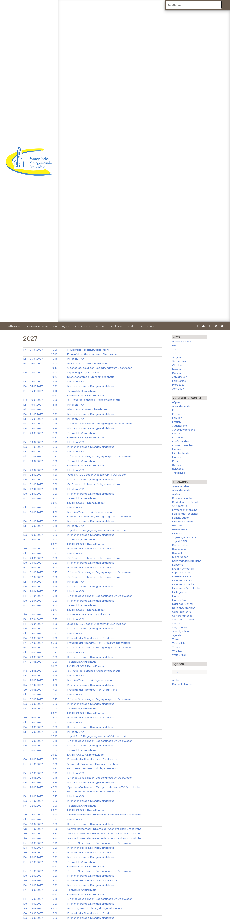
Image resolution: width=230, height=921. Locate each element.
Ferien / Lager (180, 517)
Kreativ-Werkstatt (183, 568)
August (176, 357)
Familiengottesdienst (185, 514)
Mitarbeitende (181, 453)
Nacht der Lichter (182, 604)
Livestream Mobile (183, 584)
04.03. (36, 493)
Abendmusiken (181, 486)
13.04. (36, 581)
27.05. (36, 685)
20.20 (54, 395)
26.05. (36, 680)
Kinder (176, 433)
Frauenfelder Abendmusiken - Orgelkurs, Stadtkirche (99, 643)
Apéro (176, 494)
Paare (176, 461)
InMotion (177, 533)
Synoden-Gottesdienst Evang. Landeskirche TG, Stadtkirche (104, 787)
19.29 (54, 377)
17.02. (36, 456)
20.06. (36, 759)
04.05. (36, 633)
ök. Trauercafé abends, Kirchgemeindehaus (93, 400)
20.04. (36, 591)
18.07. (36, 833)
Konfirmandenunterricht (186, 561)
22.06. (36, 773)
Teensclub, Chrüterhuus (81, 391)
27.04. (36, 619)
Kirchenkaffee (180, 553)
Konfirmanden (180, 441)
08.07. (36, 824)
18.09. (36, 908)
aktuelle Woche (181, 341)
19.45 (54, 368)
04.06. (36, 708)
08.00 (54, 787)
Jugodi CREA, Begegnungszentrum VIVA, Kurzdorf (97, 474)
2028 (175, 676)
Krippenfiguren (181, 572)
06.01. (36, 363)
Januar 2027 (179, 377)
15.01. (36, 391)
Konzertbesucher (182, 445)
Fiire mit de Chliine (182, 521)
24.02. (36, 474)
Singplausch (179, 627)
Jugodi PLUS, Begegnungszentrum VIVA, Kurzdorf (96, 530)
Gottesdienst (180, 529)
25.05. (36, 675)
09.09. (36, 885)
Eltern (175, 410)
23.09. (36, 918)
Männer (176, 449)
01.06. (36, 694)
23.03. (36, 553)
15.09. (36, 899)
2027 (175, 672)
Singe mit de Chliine (183, 619)
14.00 (54, 363)
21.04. (36, 596)
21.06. (36, 764)
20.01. (36, 409)
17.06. (36, 745)
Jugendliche (179, 425)
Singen (176, 623)
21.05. (36, 661)
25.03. (36, 563)
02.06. (36, 699)
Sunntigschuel (180, 631)
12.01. (36, 381)
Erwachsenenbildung (184, 510)
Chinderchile (179, 506)
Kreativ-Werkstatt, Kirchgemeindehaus (91, 512)
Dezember (178, 373)
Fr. (24, 350)
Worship (177, 651)
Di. (24, 359)
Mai (174, 345)
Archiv (176, 680)
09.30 (54, 643)
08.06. (36, 722)
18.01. (36, 400)
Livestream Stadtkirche (186, 588)
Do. (25, 372)
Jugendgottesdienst (185, 537)
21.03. (36, 548)
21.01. (36, 414)
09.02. (36, 442)
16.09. (36, 903)
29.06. (36, 796)
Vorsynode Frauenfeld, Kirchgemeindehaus (93, 764)
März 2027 (178, 384)
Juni (174, 349)
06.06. (36, 717)
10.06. (36, 727)
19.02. (36, 461)
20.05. (36, 657)
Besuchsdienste (182, 498)
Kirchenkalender (182, 684)
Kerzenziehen (180, 545)
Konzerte (177, 564)
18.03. (36, 535)
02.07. (36, 805)
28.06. (36, 787)
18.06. (36, 750)
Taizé (175, 639)
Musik (175, 596)
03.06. (36, 704)
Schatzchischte (181, 612)
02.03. (36, 489)
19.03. (36, 539)
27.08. (36, 862)
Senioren (177, 465)
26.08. (36, 857)
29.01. (36, 433)
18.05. (36, 652)
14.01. (36, 386)
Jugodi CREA (180, 541)
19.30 (54, 400)
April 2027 (178, 388)
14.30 (54, 474)
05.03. (36, 498)
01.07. (36, 801)
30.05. (36, 689)
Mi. (24, 363)
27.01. (36, 423)
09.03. (36, 507)
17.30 (54, 530)
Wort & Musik (179, 655)
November (178, 369)
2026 (175, 668)
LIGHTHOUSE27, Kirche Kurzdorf (86, 395)
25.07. (36, 838)
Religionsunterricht (183, 608)
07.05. (36, 643)
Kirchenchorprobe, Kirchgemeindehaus (90, 377)
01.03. (36, 484)
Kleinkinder (178, 437)
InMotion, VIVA (75, 359)
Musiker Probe (180, 600)
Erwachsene (179, 414)
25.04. (36, 614)
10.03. (36, 512)
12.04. (36, 577)
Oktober (177, 365)
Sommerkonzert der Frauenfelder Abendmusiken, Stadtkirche (104, 814)
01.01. (36, 350)
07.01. (36, 372)
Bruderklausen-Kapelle (186, 502)
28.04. (36, 624)
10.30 (54, 350)
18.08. (36, 843)
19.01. (36, 404)
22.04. (36, 600)
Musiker (176, 457)
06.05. (36, 638)
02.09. (36, 875)
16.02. (36, 451)
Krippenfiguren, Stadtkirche (84, 372)
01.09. (36, 871)
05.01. (36, 359)
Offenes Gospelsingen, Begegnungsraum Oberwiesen (99, 368)
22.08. (36, 852)
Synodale (178, 469)
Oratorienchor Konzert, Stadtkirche (88, 614)
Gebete (177, 525)
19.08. (36, 848)
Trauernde (178, 473)
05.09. (36, 880)
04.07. (36, 814)
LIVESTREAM (146, 326)
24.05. (36, 670)
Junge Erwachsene (183, 429)
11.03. (36, 521)
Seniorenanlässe (182, 615)
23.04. (36, 605)
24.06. (36, 782)
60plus (176, 402)
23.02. (36, 470)
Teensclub (178, 643)
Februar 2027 (180, 381)
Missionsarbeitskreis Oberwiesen (87, 363)
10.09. (36, 890)
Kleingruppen (180, 557)
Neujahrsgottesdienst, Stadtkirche (88, 350)
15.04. (36, 586)
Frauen (176, 422)
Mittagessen (180, 592)
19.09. (36, 913)
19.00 (54, 391)
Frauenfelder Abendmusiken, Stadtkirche (92, 354)
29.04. (36, 628)
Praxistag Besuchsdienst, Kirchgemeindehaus (95, 908)
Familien (177, 418)
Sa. (25, 908)
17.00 (54, 354)
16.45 (54, 359)
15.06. (36, 732)
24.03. (36, 558)
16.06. (36, 741)
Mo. (25, 400)
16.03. (36, 526)
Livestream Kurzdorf (184, 580)
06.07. (36, 819)
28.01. (36, 428)
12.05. (36, 647)
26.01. (36, 419)
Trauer (176, 647)
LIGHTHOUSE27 (181, 576)
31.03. (36, 572)
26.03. (36, 567)
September (179, 361)
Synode (177, 635)
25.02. (36, 479)
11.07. (36, 829)
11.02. (36, 447)
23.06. (36, 777)
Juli (174, 353)
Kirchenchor (179, 549)
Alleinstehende (181, 406)
